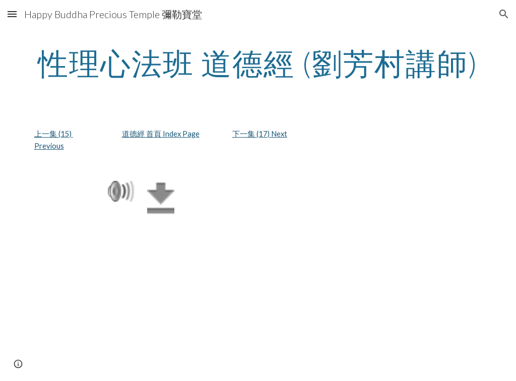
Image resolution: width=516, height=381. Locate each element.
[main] (258, 63)
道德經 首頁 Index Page (161, 134)
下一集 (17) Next (259, 134)
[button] (12, 14)
